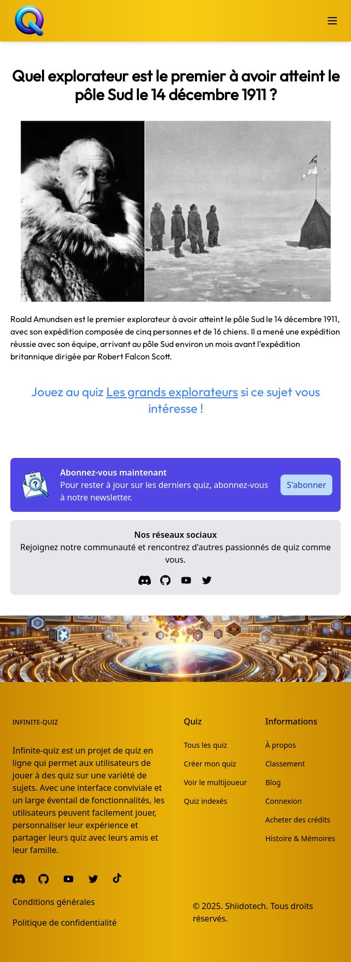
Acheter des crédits (298, 820)
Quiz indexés (206, 801)
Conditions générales (53, 902)
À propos (280, 745)
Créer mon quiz (210, 764)
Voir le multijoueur (215, 782)
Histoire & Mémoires (300, 838)
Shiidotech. (246, 906)
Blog (273, 782)
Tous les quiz (206, 745)
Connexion (283, 801)
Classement (285, 764)
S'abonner (306, 485)
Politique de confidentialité (64, 922)
